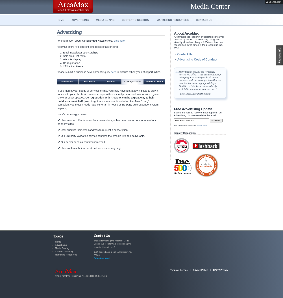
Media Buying (105, 20)
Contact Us (204, 20)
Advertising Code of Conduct (197, 59)
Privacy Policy (202, 125)
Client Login (275, 2)
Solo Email (89, 81)
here (113, 72)
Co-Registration (132, 81)
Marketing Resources (173, 20)
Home (60, 20)
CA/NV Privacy (220, 270)
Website (111, 81)
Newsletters (67, 81)
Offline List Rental (154, 81)
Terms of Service (179, 270)
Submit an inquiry (103, 258)
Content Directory (135, 20)
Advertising (80, 20)
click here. (119, 40)
